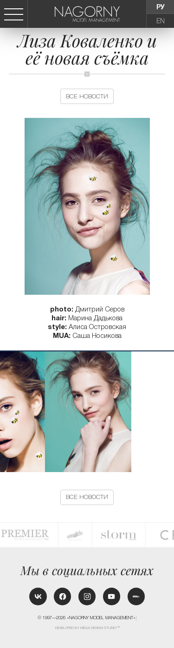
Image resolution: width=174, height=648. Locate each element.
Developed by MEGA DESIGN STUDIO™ (87, 628)
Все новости (87, 96)
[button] (170, 411)
